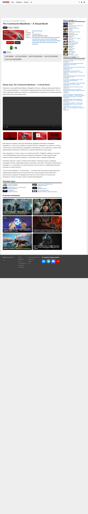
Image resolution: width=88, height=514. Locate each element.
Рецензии (26, 2)
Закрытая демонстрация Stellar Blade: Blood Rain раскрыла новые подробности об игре (46, 213)
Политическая (44, 37)
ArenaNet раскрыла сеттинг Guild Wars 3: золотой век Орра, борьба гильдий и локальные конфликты (74, 90)
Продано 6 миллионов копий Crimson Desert (73, 86)
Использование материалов (34, 257)
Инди (53, 40)
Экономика (57, 40)
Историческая (35, 40)
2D (33, 42)
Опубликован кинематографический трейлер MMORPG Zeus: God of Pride (73, 64)
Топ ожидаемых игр (22, 263)
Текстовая (49, 40)
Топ (31, 2)
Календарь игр (21, 265)
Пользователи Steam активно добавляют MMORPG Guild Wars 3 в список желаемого (73, 100)
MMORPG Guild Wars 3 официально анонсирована (17, 248)
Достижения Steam (48, 42)
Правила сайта (31, 259)
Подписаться (10, 42)
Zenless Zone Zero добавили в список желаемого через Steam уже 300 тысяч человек (74, 84)
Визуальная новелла (37, 30)
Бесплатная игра (36, 37)
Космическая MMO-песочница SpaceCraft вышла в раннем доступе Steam (74, 76)
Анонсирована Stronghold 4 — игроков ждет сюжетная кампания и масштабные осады (73, 103)
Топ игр (19, 261)
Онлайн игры (21, 259)
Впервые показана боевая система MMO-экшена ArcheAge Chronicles (74, 68)
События (10, 27)
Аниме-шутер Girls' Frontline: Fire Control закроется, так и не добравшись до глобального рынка (74, 107)
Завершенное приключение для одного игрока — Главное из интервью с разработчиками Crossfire (46, 230)
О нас (29, 263)
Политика (48, 39)
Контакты (30, 261)
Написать (17, 42)
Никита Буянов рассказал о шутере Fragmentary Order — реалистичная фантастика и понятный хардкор (46, 247)
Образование (54, 39)
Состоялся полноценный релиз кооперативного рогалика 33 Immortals (73, 60)
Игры (12, 2)
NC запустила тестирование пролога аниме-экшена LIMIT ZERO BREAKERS (73, 80)
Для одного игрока (38, 42)
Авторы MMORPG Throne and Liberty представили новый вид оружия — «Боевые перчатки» (73, 72)
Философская (43, 40)
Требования (16, 27)
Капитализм (51, 37)
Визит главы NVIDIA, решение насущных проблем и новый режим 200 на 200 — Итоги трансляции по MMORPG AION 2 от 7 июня (17, 230)
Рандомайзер (21, 267)
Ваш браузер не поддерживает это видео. (32, 113)
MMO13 (19, 257)
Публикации (19, 2)
